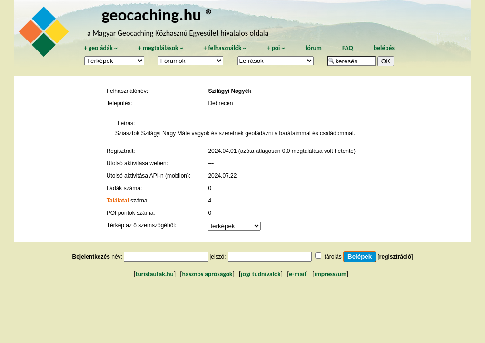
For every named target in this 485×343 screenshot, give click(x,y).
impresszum (330, 274)
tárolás (333, 256)
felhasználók (224, 48)
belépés (384, 48)
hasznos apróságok (207, 274)
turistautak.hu (155, 274)
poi (275, 48)
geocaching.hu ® (157, 14)
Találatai (118, 200)
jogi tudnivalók (261, 274)
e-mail (297, 274)
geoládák (101, 48)
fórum (313, 48)
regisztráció (395, 256)
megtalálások (160, 48)
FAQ (347, 48)
